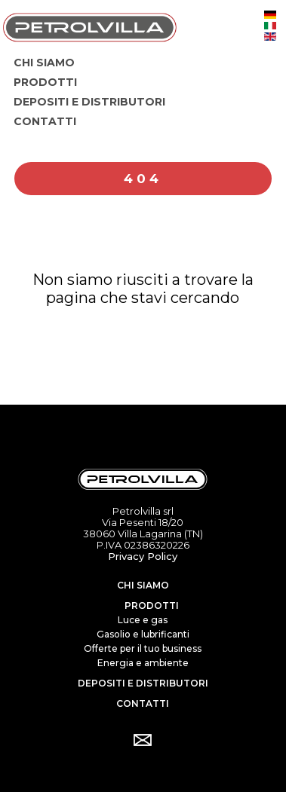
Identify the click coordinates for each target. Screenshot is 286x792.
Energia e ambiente (143, 662)
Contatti (142, 703)
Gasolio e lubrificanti (143, 634)
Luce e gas (143, 619)
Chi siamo (143, 585)
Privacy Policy (142, 556)
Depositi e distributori (143, 683)
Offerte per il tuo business (142, 648)
